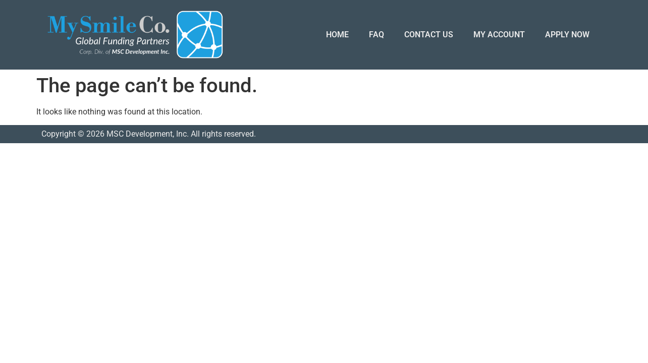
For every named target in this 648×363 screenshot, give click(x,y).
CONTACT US (428, 34)
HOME (337, 34)
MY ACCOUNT (499, 34)
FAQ (376, 34)
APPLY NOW (567, 34)
